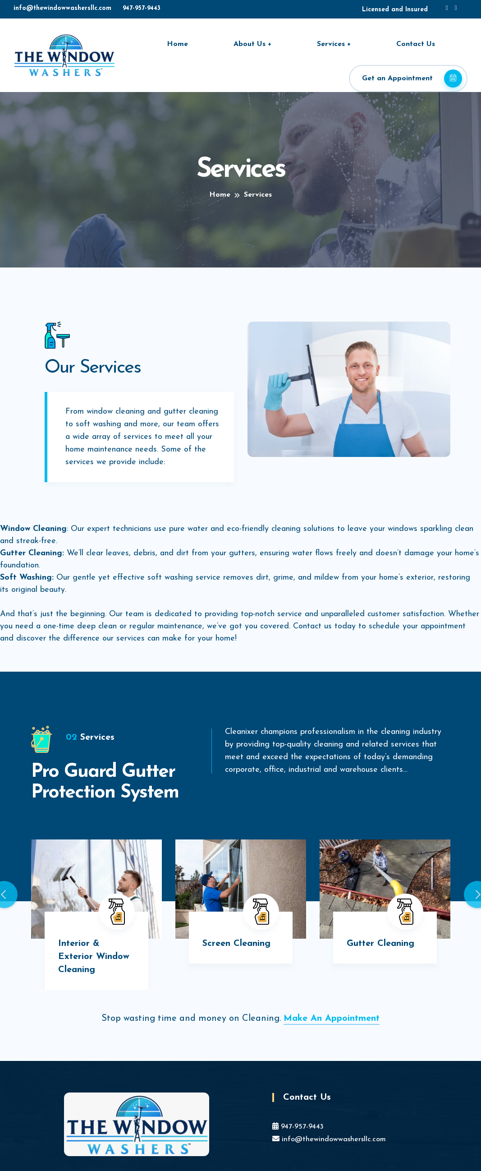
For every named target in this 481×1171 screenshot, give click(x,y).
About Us (250, 44)
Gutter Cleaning (380, 943)
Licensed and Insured (395, 9)
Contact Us (415, 44)
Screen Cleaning (236, 943)
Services (331, 44)
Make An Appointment (332, 1018)
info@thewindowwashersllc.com (62, 8)
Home (177, 44)
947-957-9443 (141, 8)
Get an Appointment (412, 78)
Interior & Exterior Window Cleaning (93, 956)
